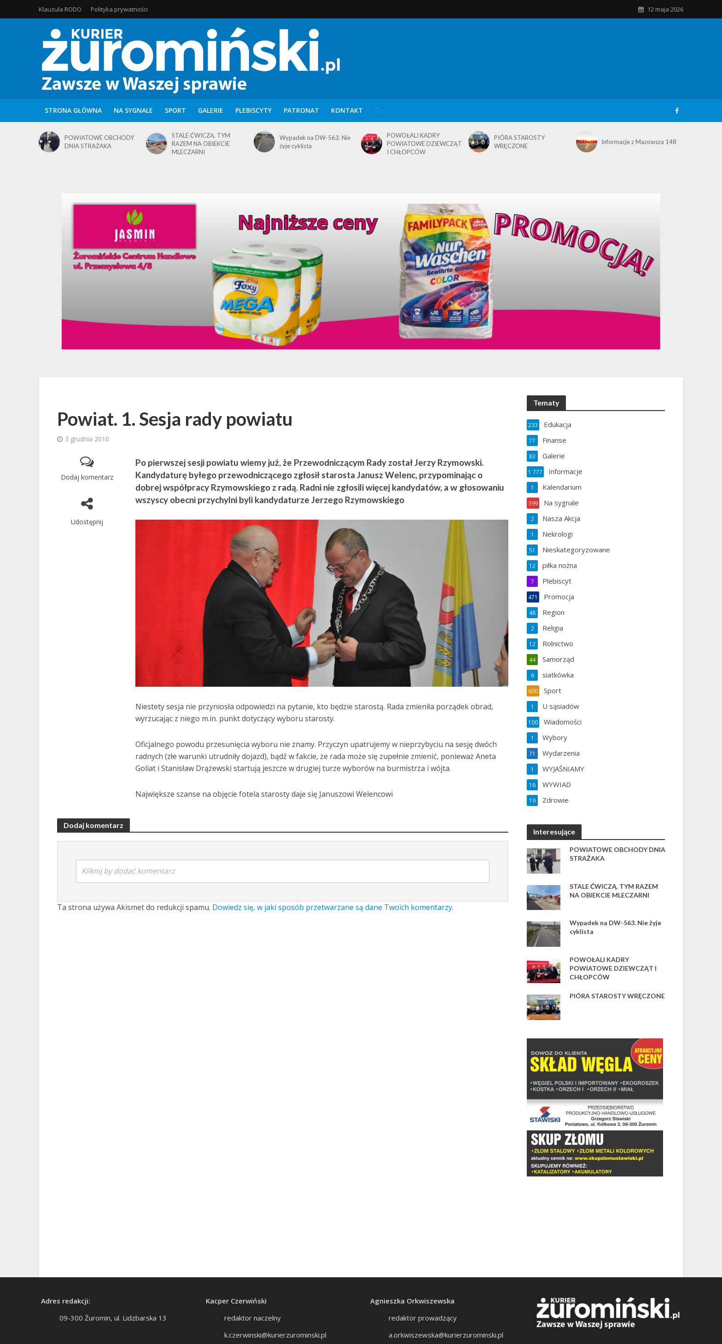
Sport (175, 110)
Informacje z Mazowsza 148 (638, 141)
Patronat (301, 110)
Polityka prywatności (119, 9)
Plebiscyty (253, 110)
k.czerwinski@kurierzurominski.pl (275, 1334)
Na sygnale (133, 110)
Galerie (210, 110)
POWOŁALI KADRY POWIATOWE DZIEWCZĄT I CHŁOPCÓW (424, 144)
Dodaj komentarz (87, 477)
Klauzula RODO (60, 9)
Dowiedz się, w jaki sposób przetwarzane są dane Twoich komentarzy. (333, 907)
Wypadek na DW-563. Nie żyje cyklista (314, 142)
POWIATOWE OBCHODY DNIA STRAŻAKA (99, 142)
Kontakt (347, 110)
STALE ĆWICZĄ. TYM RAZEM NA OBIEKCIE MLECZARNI (201, 144)
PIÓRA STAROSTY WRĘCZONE (519, 142)
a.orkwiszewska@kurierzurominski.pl (446, 1334)
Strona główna (73, 110)
